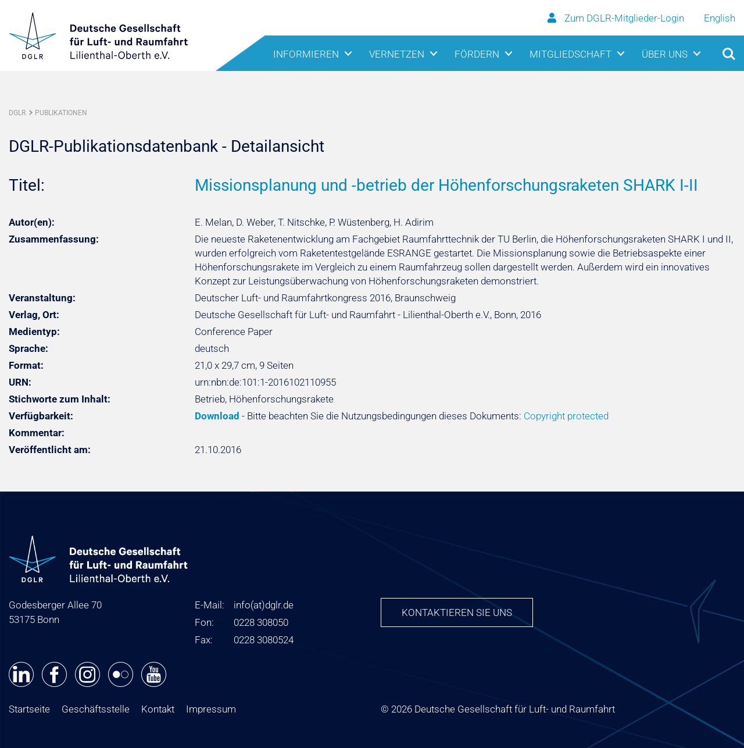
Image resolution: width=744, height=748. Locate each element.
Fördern (477, 54)
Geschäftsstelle (96, 709)
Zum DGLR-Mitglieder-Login (617, 18)
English (719, 18)
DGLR (17, 113)
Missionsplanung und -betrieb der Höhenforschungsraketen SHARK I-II (446, 185)
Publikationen (61, 113)
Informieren (306, 54)
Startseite (29, 709)
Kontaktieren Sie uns (457, 612)
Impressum (211, 709)
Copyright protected (566, 416)
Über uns (665, 54)
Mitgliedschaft (570, 54)
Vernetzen (396, 54)
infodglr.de (264, 605)
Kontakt (157, 709)
